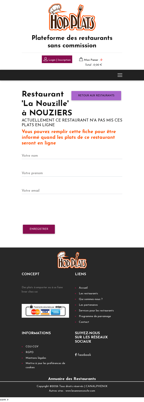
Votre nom (30, 155)
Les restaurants (88, 293)
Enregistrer (39, 229)
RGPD (30, 352)
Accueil (83, 287)
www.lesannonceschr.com (80, 390)
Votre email (30, 190)
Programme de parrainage (95, 316)
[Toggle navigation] (120, 75)
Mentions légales (36, 358)
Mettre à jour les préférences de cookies (45, 365)
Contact (84, 322)
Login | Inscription (57, 59)
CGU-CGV (32, 346)
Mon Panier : (93, 60)
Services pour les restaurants (96, 310)
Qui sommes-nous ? (91, 299)
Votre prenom (32, 173)
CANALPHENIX (96, 386)
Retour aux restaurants (96, 95)
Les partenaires (88, 305)
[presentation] (52, 209)
